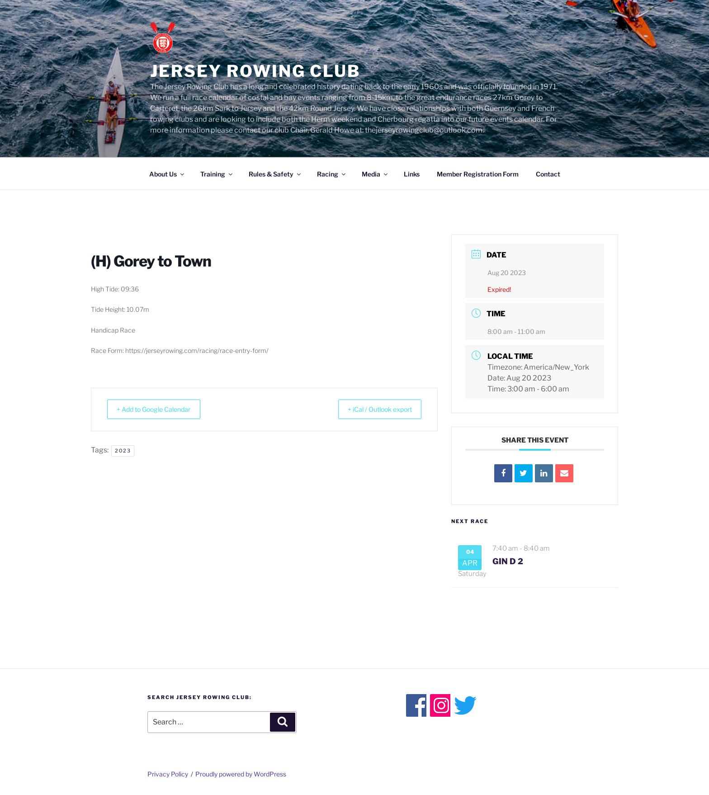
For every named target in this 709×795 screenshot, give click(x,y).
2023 (123, 450)
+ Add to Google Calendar (160, 409)
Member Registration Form (478, 174)
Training (217, 174)
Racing (332, 174)
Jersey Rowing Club (255, 71)
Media (375, 174)
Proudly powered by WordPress (240, 774)
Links (412, 174)
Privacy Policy (167, 774)
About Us (167, 174)
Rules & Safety (275, 174)
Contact (548, 174)
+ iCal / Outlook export (373, 409)
